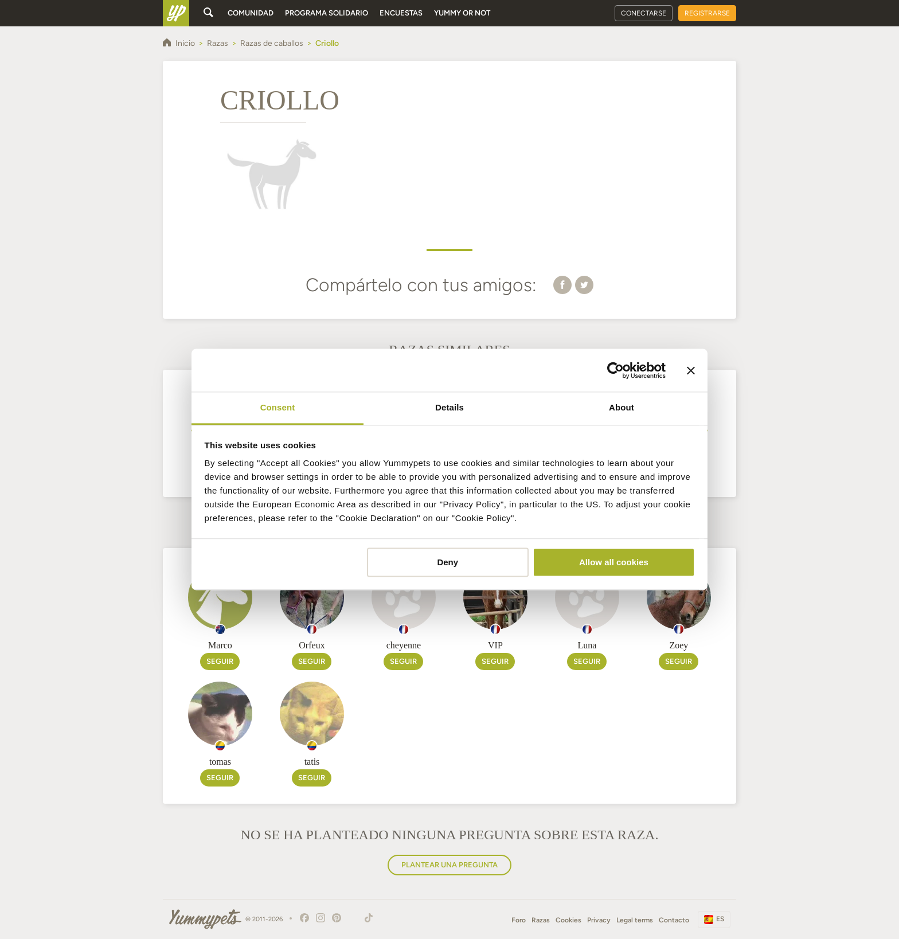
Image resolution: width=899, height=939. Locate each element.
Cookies (568, 920)
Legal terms (634, 920)
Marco (220, 645)
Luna (586, 645)
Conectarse (643, 13)
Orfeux (312, 645)
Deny (447, 562)
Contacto (674, 920)
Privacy (599, 920)
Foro (518, 920)
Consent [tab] (277, 407)
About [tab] (621, 407)
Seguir (219, 661)
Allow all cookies (613, 562)
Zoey (678, 645)
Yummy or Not (462, 13)
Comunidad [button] (250, 13)
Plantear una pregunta (449, 864)
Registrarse (707, 13)
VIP (495, 645)
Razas (540, 920)
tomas (220, 761)
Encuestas (401, 13)
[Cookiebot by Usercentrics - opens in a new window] (615, 370)
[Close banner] (691, 370)
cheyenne (403, 645)
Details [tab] (449, 407)
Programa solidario (326, 13)
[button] (562, 284)
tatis (312, 761)
